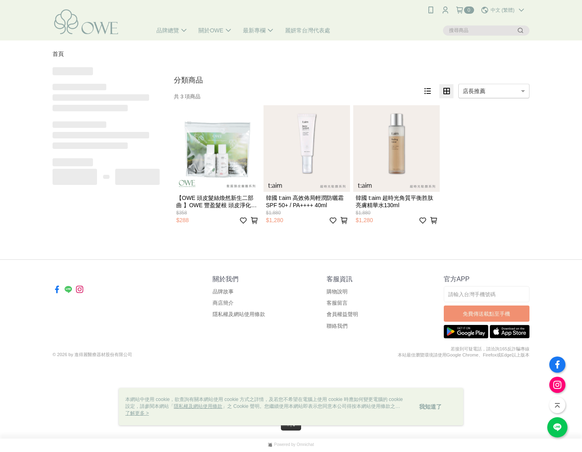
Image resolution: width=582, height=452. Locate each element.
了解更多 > (137, 413)
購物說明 (337, 292)
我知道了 (430, 406)
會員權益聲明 (342, 314)
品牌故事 (223, 292)
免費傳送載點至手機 (486, 314)
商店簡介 (223, 303)
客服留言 (337, 303)
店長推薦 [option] (474, 91)
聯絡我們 (337, 326)
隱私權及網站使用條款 (239, 314)
